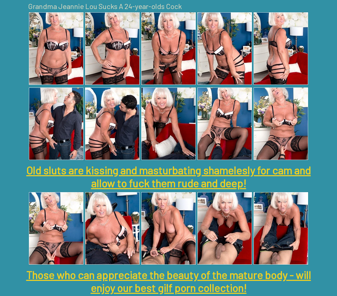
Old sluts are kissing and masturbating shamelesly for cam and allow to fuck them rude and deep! (168, 177)
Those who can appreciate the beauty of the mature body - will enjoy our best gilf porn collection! (168, 281)
